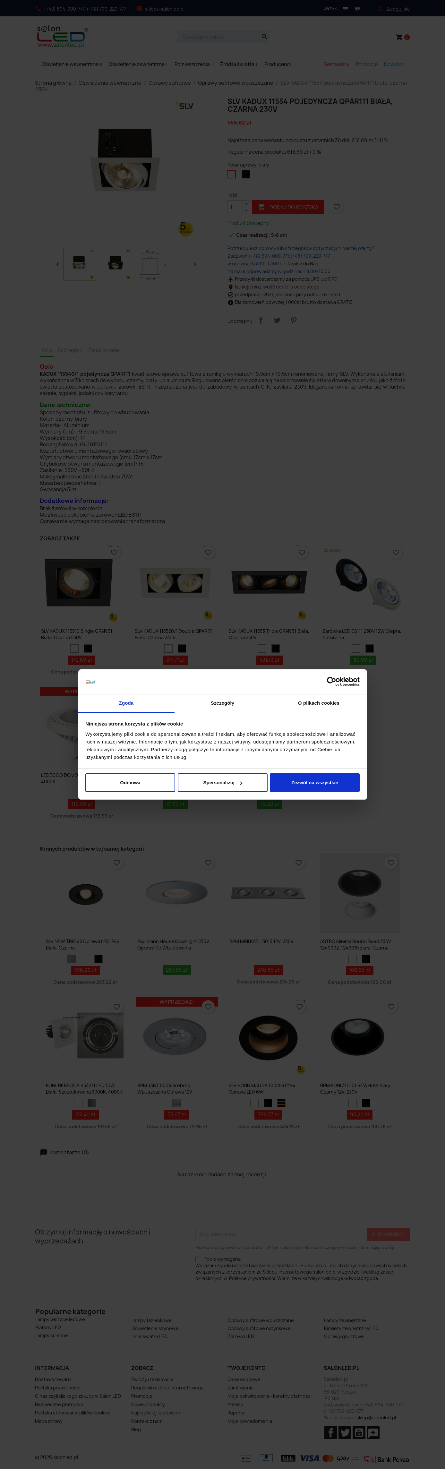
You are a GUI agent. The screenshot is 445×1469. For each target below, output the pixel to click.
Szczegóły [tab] (222, 703)
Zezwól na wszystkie (314, 782)
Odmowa (130, 782)
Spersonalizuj (222, 782)
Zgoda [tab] (126, 703)
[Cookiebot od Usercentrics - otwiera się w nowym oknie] (332, 682)
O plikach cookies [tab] (318, 703)
